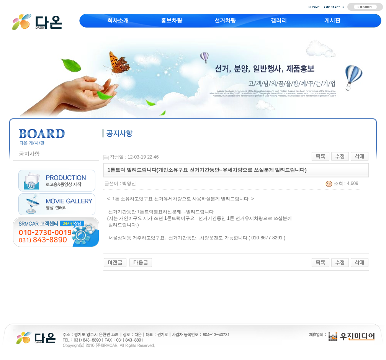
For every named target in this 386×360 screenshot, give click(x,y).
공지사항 (29, 154)
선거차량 (225, 20)
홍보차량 (171, 20)
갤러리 (279, 20)
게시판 (332, 20)
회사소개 (118, 20)
